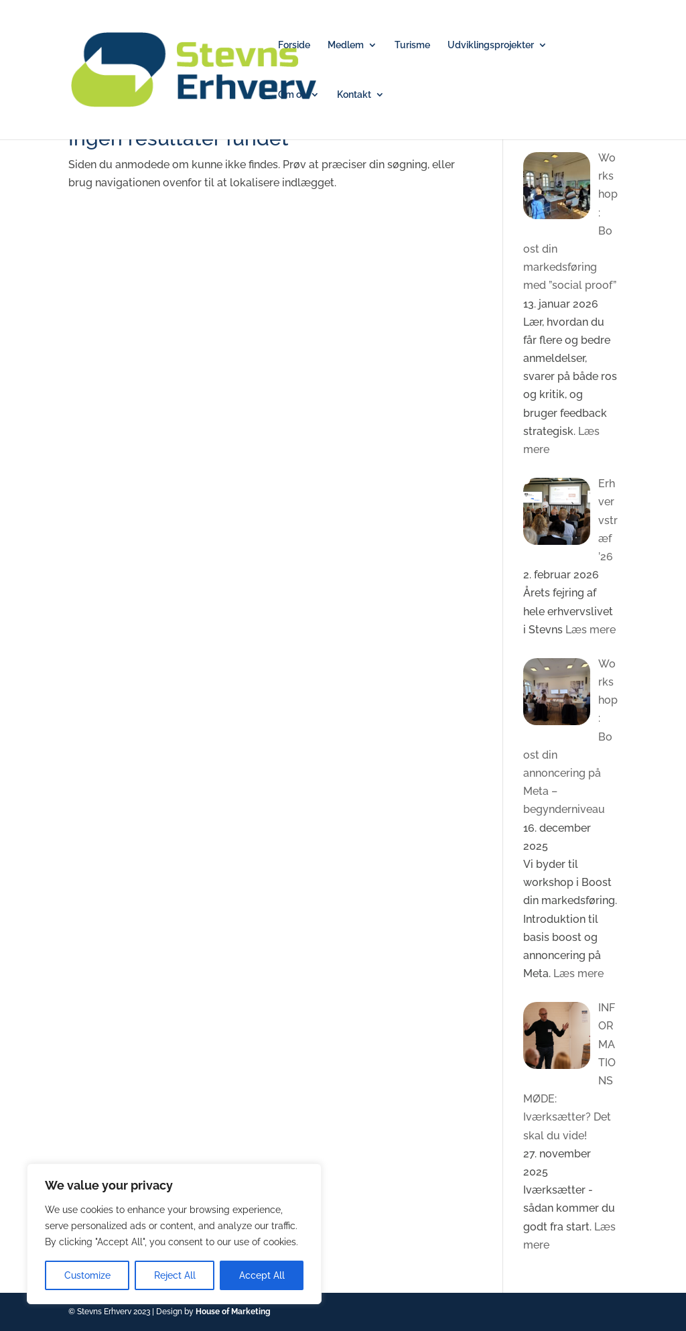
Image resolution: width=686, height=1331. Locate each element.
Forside (294, 45)
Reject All (175, 1275)
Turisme (412, 45)
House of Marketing (233, 1311)
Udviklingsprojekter (491, 45)
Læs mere (589, 629)
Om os (292, 95)
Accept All (262, 1275)
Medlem (346, 45)
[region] (174, 1233)
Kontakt (354, 95)
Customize (87, 1275)
